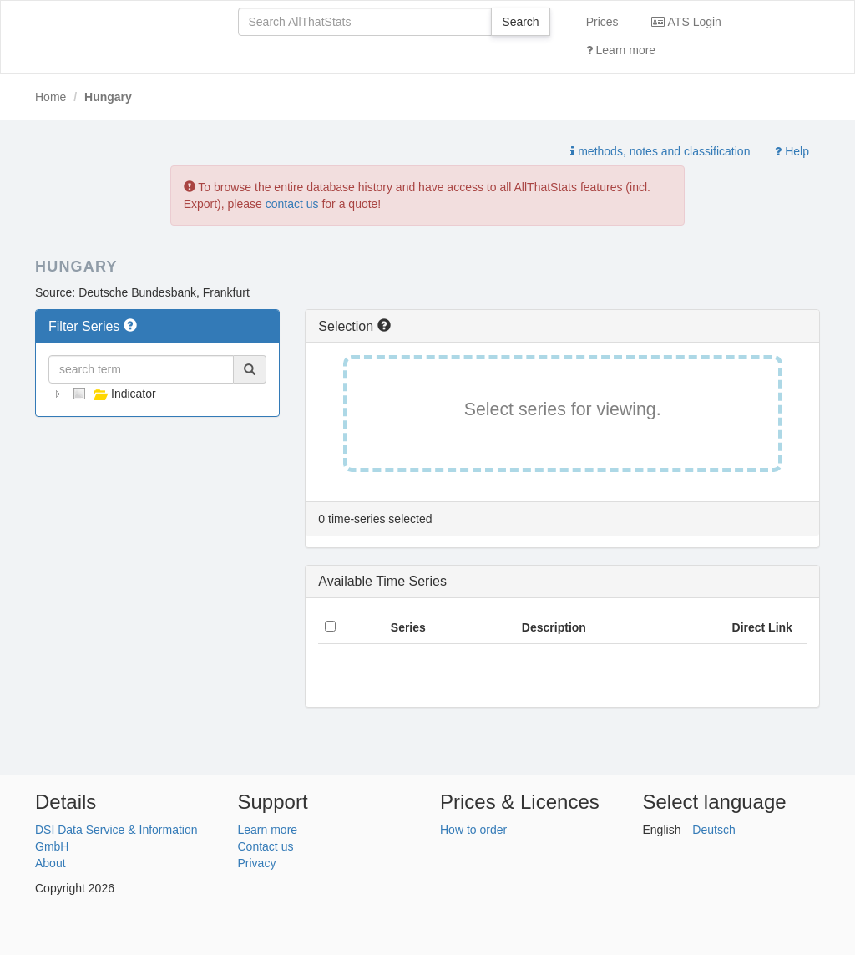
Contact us (266, 846)
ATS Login (686, 21)
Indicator (112, 394)
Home (50, 97)
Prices (602, 21)
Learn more (620, 50)
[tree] (157, 394)
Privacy (257, 863)
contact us (292, 204)
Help (792, 151)
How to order (473, 829)
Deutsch (713, 829)
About (50, 863)
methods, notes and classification (660, 151)
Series (408, 627)
